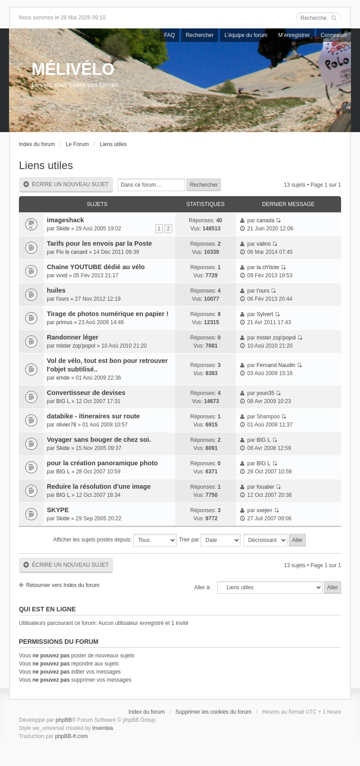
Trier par (210, 540)
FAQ (169, 35)
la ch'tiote (267, 267)
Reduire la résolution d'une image (99, 486)
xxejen (264, 510)
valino (263, 244)
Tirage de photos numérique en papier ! (108, 313)
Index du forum (37, 144)
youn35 (265, 393)
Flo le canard (71, 252)
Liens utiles (113, 144)
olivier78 (66, 425)
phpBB (63, 720)
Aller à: (202, 587)
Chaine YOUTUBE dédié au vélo (96, 267)
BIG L (63, 401)
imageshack (65, 220)
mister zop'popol (76, 346)
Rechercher (200, 35)
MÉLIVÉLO (73, 69)
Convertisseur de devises (86, 392)
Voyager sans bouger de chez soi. (99, 439)
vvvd (62, 275)
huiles (56, 290)
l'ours (62, 299)
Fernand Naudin (275, 365)
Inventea (102, 728)
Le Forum (77, 144)
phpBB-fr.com (71, 736)
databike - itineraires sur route (93, 416)
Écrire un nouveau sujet (66, 184)
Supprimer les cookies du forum (213, 712)
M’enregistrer (294, 35)
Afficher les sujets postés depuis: (115, 540)
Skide (63, 228)
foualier (265, 487)
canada (265, 220)
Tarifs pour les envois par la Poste (99, 243)
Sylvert (264, 314)
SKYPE (58, 510)
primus (64, 322)
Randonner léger (72, 337)
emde (63, 378)
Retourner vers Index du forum (63, 585)
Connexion (333, 35)
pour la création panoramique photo (102, 463)
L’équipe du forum (245, 35)
